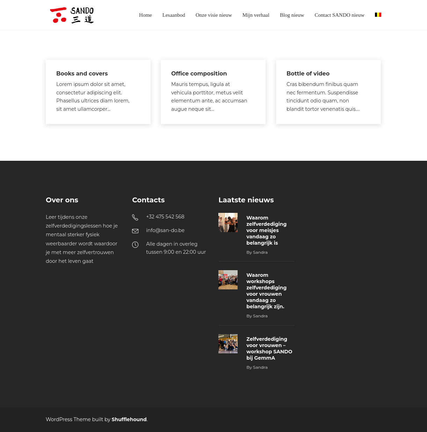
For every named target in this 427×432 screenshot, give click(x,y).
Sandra (260, 252)
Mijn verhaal (256, 15)
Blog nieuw (292, 15)
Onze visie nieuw (214, 15)
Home (145, 15)
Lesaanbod (173, 15)
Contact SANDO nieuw (340, 15)
